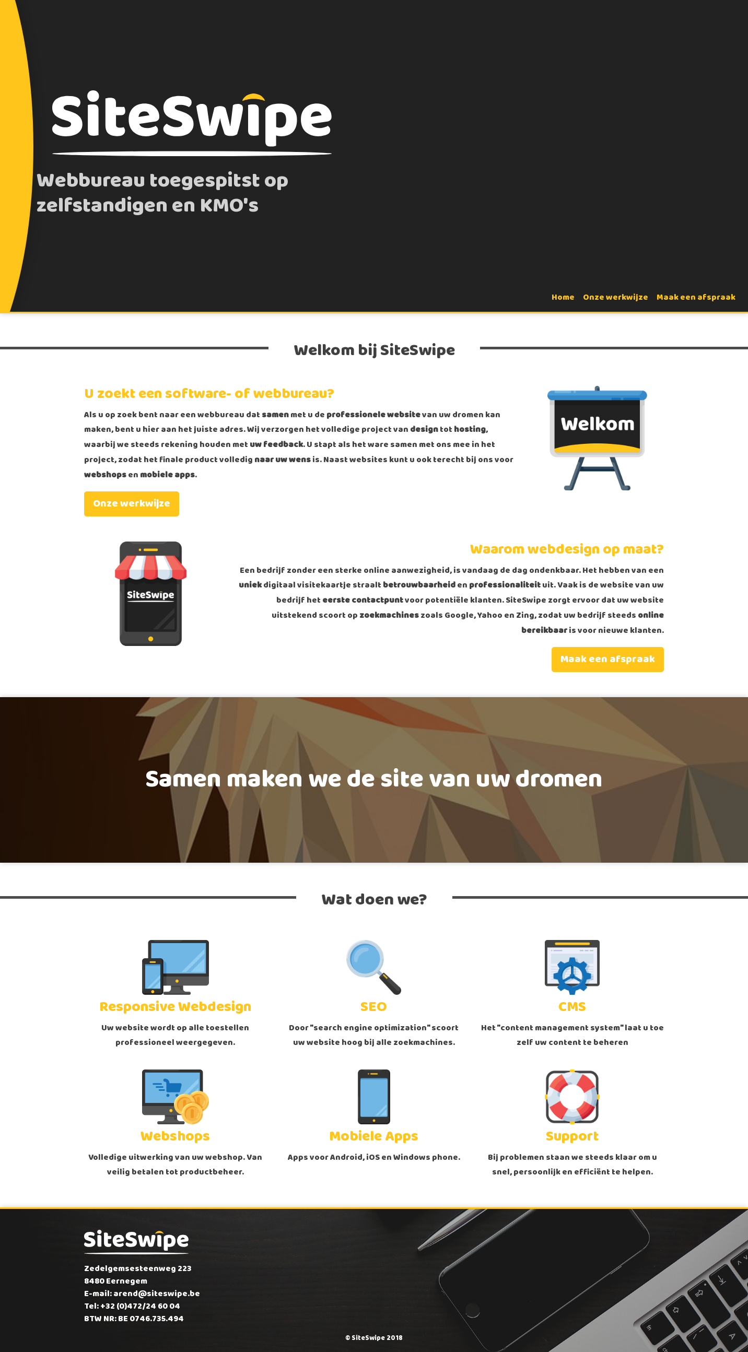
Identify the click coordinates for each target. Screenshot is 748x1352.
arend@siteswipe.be (156, 1293)
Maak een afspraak (696, 297)
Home (563, 297)
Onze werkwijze (615, 297)
